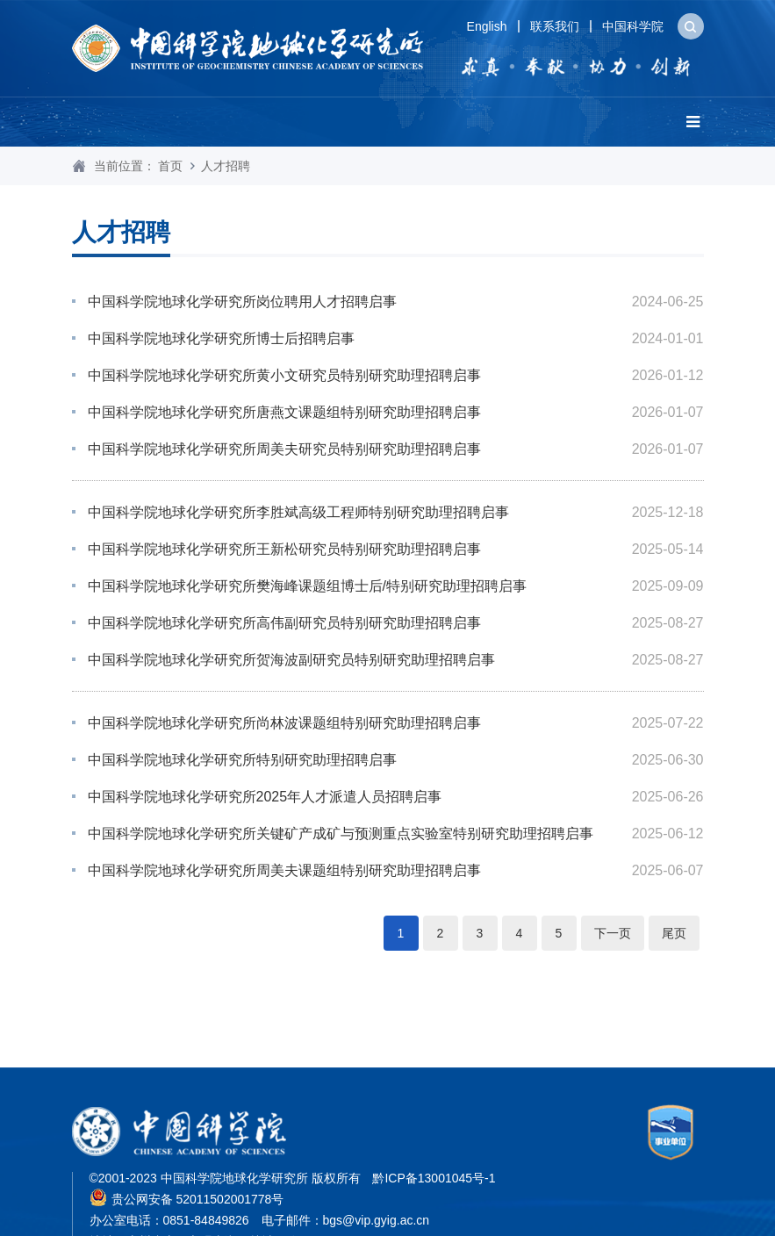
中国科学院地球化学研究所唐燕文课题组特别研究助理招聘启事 (284, 412)
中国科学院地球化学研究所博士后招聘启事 (221, 338)
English (487, 26)
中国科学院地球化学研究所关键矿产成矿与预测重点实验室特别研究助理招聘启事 (340, 833)
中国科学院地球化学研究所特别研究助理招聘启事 (242, 759)
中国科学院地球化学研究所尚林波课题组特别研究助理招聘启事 (284, 722)
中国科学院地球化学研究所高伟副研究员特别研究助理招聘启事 (284, 622)
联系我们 (554, 26)
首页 (170, 166)
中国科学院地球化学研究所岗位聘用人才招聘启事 (242, 301)
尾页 (674, 933)
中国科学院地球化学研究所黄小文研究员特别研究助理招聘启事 (284, 375)
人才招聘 (225, 166)
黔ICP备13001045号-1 (433, 1178)
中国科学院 (633, 26)
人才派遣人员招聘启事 (265, 796)
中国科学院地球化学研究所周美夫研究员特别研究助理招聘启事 (284, 449)
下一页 (612, 933)
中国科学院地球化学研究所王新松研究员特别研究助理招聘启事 (284, 549)
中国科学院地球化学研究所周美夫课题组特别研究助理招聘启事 (284, 870)
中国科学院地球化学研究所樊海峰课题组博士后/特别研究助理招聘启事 (307, 585)
